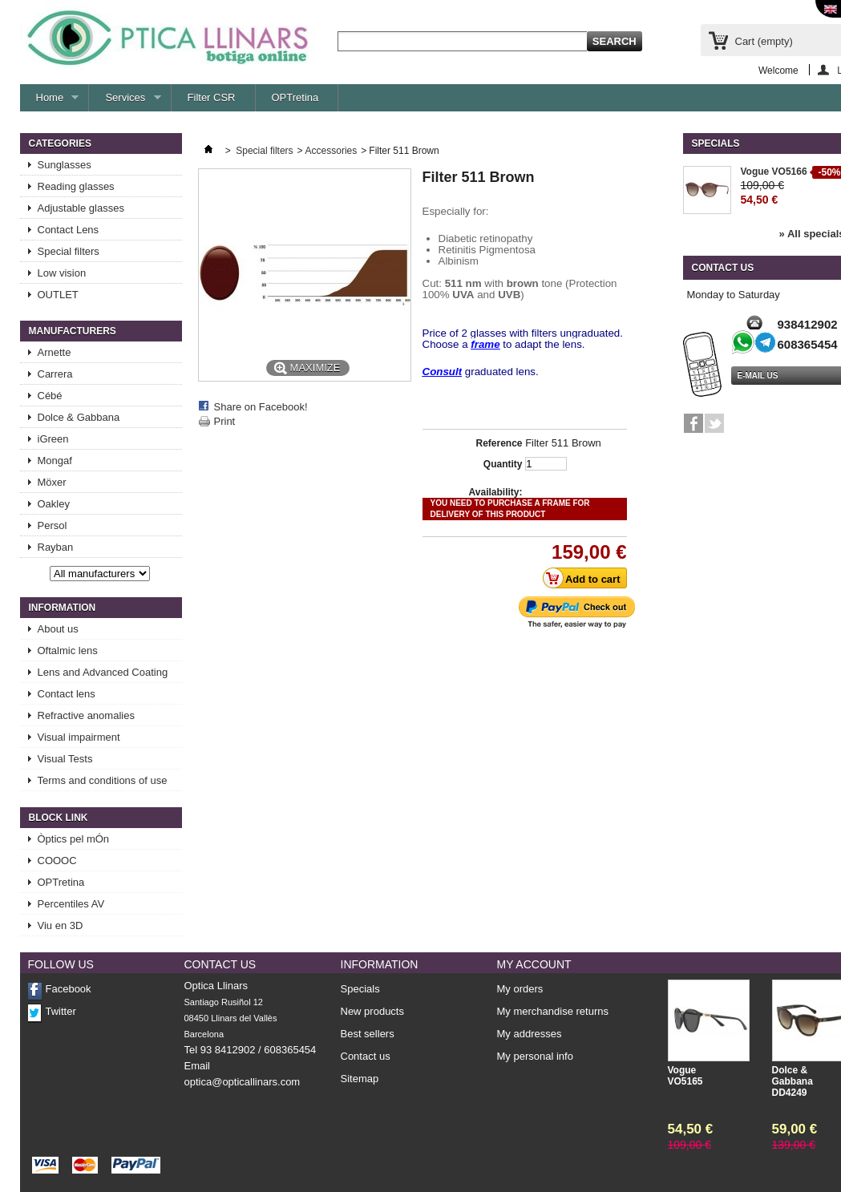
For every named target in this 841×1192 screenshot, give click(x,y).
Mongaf (55, 461)
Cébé (50, 396)
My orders (520, 989)
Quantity (503, 464)
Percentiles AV (71, 904)
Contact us (365, 1056)
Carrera (55, 374)
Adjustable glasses (81, 208)
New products (372, 1011)
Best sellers (367, 1034)
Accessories (331, 150)
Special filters (68, 251)
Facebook (68, 989)
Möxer (52, 482)
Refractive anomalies (86, 715)
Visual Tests (65, 759)
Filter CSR (212, 97)
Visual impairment (79, 737)
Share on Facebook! (261, 407)
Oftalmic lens (68, 650)
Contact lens (66, 694)
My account (534, 964)
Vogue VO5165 (685, 1076)
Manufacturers (72, 331)
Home (49, 101)
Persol (52, 525)
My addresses (529, 1034)
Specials (716, 143)
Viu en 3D (60, 925)
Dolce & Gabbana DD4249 (792, 1081)
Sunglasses (64, 165)
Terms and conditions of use (103, 780)
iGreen (53, 439)
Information (62, 607)
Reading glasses (76, 186)
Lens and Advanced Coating (103, 672)
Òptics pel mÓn (74, 839)
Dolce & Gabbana (79, 417)
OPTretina (295, 97)
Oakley (54, 504)
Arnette (54, 352)
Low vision (62, 273)
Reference (498, 443)
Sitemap (360, 1079)
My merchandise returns (553, 1011)
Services (124, 101)
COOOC (57, 861)
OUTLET (58, 295)
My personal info (535, 1056)
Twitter (61, 1011)
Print (225, 421)
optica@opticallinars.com (242, 1082)
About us (58, 629)
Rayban (56, 547)
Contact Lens (68, 230)
